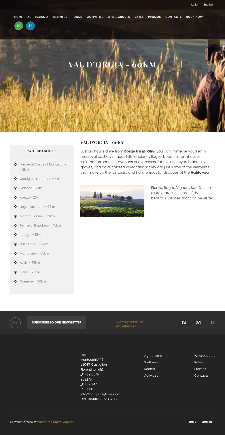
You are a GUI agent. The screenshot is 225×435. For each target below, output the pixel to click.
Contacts (173, 17)
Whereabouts (119, 17)
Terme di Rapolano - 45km (40, 225)
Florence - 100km (33, 281)
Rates (139, 17)
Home (18, 17)
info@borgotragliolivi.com (100, 394)
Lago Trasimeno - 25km (38, 206)
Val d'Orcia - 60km (34, 244)
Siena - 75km (30, 272)
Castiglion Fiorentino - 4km (41, 179)
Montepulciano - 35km (37, 216)
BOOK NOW (194, 17)
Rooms (77, 17)
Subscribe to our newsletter (56, 322)
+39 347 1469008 (88, 386)
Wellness (59, 17)
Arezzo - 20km (31, 197)
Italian (195, 4)
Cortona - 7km (31, 188)
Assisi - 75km (30, 262)
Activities (95, 17)
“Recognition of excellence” (129, 324)
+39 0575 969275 (89, 376)
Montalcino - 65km (34, 253)
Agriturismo (37, 17)
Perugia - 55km (32, 234)
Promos (154, 17)
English (208, 4)
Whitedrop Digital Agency (55, 422)
